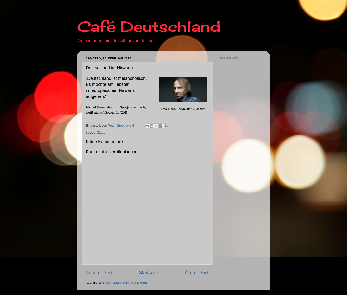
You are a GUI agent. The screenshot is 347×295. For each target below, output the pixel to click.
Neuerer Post (99, 272)
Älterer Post (196, 272)
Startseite (148, 272)
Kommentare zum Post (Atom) (125, 282)
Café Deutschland (148, 26)
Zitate (101, 132)
